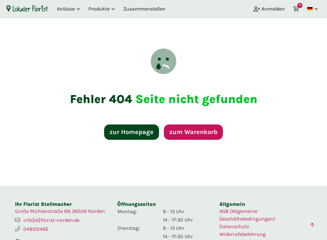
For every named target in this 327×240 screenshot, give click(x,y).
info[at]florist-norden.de (51, 220)
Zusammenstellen (144, 9)
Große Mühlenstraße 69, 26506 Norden (60, 211)
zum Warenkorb (193, 132)
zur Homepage (132, 132)
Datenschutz (234, 226)
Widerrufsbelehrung (242, 234)
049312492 (35, 229)
